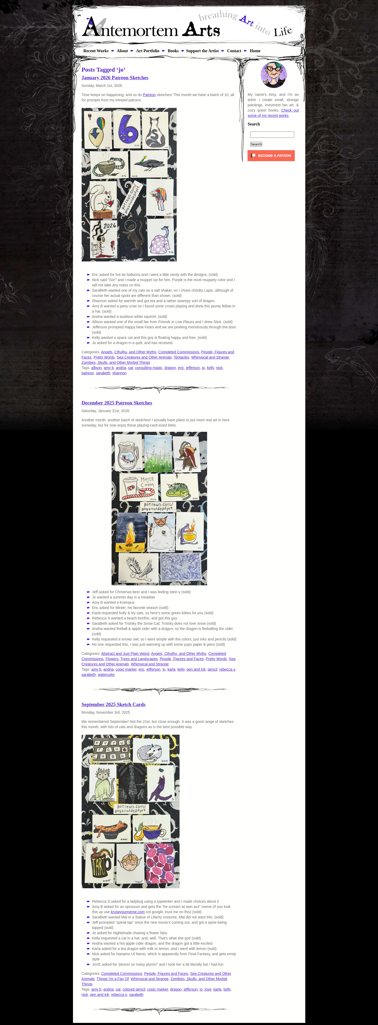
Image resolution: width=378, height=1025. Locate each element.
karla (171, 669)
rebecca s (227, 669)
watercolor (106, 674)
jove (208, 989)
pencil (212, 669)
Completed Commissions (178, 352)
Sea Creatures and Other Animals (144, 357)
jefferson (193, 368)
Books (173, 51)
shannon (119, 373)
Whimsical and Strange (210, 357)
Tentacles (181, 357)
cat (130, 368)
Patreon (149, 95)
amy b (109, 368)
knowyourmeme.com (128, 912)
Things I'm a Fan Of (113, 979)
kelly (210, 368)
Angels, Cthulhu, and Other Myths (128, 352)
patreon (88, 373)
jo (203, 368)
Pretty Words (104, 357)
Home (254, 51)
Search (254, 124)
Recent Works (94, 51)
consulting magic (148, 368)
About (122, 51)
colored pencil (134, 989)
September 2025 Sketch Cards (114, 704)
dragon (170, 368)
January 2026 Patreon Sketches (115, 77)
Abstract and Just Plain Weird (125, 653)
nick (219, 368)
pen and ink (196, 669)
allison (96, 368)
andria (121, 368)
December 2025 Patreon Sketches (117, 403)
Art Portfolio (147, 51)
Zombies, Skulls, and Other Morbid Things (116, 362)
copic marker (126, 669)
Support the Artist (202, 51)
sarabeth (103, 373)
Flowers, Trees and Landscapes (132, 659)
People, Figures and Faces (182, 659)
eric (181, 368)
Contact (233, 51)
